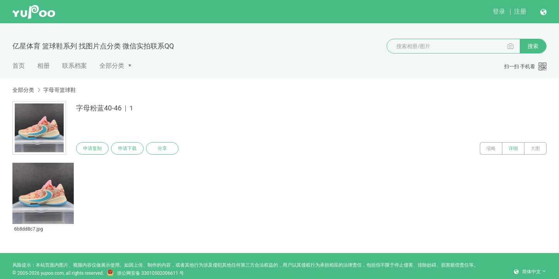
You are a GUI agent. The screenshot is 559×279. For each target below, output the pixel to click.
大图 (535, 148)
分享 (162, 148)
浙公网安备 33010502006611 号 (145, 273)
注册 (520, 11)
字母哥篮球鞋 (59, 90)
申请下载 (127, 148)
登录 (499, 11)
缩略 (491, 148)
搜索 (533, 46)
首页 (18, 65)
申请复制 (92, 148)
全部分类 (111, 65)
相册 (43, 65)
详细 (513, 148)
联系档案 (74, 65)
